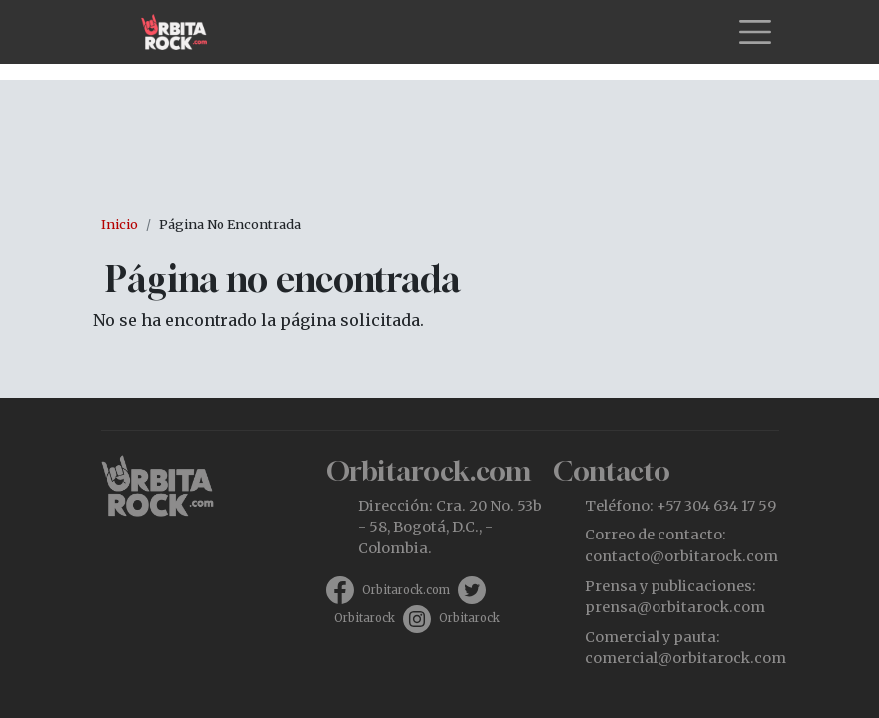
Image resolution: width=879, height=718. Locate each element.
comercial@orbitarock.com (685, 658)
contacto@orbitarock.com (681, 556)
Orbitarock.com (406, 590)
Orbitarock (364, 618)
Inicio (119, 224)
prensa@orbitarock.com (675, 607)
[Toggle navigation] (755, 32)
